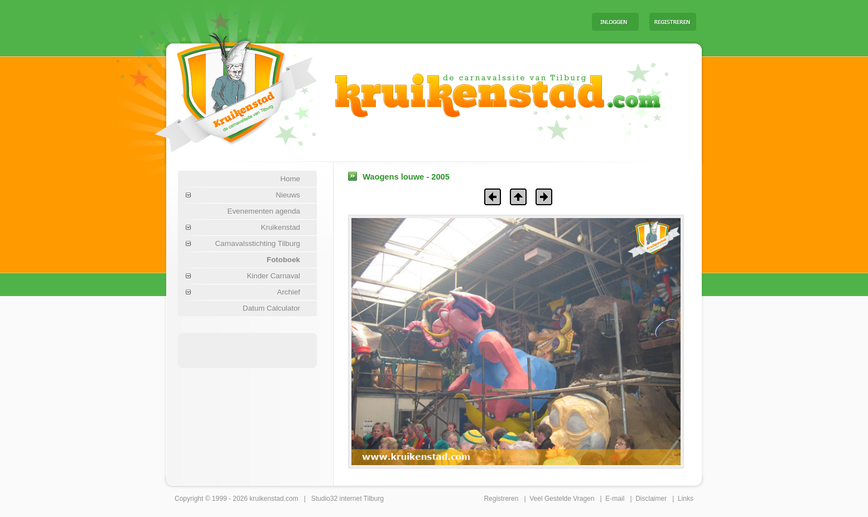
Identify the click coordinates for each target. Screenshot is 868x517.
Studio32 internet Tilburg (347, 498)
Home (290, 179)
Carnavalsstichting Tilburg (257, 243)
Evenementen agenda (264, 211)
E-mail (614, 498)
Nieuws (288, 195)
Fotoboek (283, 259)
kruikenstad (266, 498)
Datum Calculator (271, 308)
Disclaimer (651, 498)
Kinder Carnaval (273, 276)
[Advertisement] (444, 21)
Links (685, 498)
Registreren (501, 498)
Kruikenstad (280, 227)
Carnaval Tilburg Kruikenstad (217, 88)
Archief (288, 292)
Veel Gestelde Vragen (561, 498)
